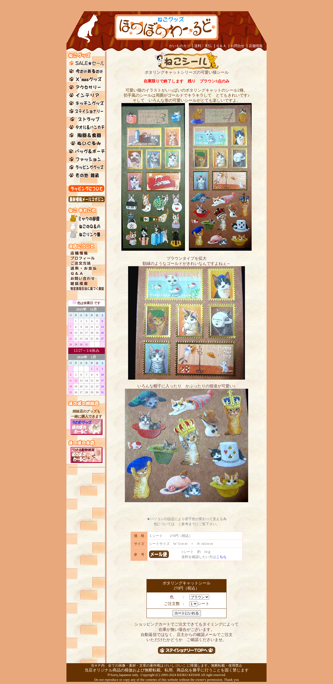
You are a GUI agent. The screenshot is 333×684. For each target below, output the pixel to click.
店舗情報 (256, 46)
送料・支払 (203, 46)
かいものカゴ (179, 46)
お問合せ (237, 46)
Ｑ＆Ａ (221, 46)
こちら (221, 557)
